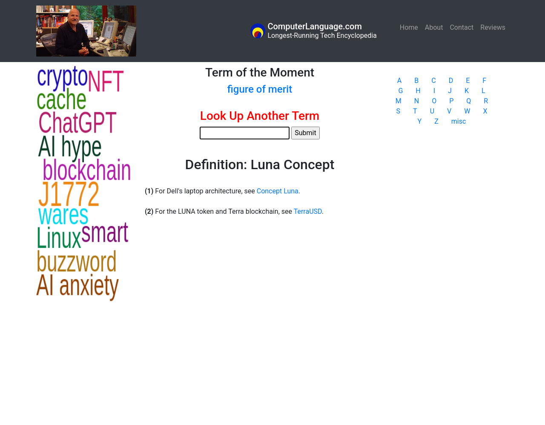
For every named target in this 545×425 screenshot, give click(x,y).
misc (458, 121)
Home (411, 27)
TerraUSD (308, 211)
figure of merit (259, 89)
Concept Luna (277, 191)
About (434, 27)
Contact (461, 27)
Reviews (492, 27)
